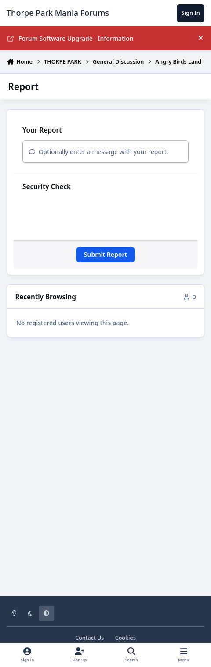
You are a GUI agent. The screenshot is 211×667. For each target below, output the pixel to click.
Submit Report (105, 254)
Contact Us (89, 638)
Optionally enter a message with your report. (98, 151)
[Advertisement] (105, 461)
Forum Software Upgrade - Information (70, 38)
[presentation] (89, 214)
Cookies (125, 638)
